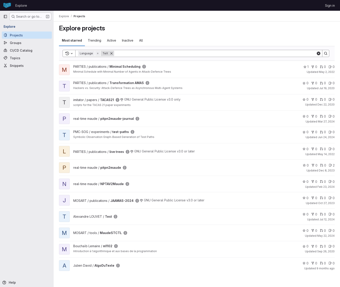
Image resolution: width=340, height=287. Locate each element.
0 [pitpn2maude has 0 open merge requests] (323, 165)
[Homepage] (7, 5)
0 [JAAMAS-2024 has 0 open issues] (332, 198)
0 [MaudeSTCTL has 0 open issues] (332, 230)
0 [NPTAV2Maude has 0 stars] (305, 182)
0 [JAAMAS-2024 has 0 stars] (305, 198)
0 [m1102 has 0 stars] (305, 246)
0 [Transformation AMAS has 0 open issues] (332, 83)
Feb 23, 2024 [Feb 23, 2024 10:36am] (326, 186)
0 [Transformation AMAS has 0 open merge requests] (323, 83)
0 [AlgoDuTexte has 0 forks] (314, 263)
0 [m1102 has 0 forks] (314, 246)
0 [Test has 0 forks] (314, 214)
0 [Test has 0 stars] (305, 214)
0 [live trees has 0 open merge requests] (323, 149)
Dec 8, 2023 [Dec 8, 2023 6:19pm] (327, 170)
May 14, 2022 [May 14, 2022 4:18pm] (326, 154)
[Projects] (27, 35)
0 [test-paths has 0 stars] (305, 132)
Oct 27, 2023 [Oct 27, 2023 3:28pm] (326, 203)
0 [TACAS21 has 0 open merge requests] (323, 99)
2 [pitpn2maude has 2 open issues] (332, 165)
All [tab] (141, 40)
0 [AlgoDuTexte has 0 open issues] (332, 263)
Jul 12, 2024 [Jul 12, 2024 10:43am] (327, 219)
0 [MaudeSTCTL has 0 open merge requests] (323, 230)
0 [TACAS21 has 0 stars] (305, 99)
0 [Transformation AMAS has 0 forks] (314, 83)
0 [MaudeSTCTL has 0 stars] (305, 230)
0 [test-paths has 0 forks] (314, 132)
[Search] (215, 53)
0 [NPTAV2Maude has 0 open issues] (332, 182)
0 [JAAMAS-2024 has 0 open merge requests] (323, 198)
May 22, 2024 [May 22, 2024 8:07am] (326, 235)
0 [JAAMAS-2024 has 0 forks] (314, 198)
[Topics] (27, 57)
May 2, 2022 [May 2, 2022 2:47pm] (327, 72)
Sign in (330, 5)
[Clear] (318, 53)
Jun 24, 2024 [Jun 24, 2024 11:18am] (326, 137)
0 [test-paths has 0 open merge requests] (323, 132)
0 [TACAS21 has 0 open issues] (332, 99)
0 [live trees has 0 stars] (305, 149)
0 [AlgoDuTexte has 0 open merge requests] (323, 263)
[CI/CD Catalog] (27, 50)
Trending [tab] (94, 40)
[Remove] (111, 53)
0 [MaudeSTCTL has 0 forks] (314, 230)
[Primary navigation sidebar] (5, 16)
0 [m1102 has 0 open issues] (332, 246)
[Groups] (27, 42)
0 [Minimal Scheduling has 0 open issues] (332, 67)
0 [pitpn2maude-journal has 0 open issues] (332, 116)
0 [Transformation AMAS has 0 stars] (305, 83)
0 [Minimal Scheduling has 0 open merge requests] (323, 67)
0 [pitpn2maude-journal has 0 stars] (305, 116)
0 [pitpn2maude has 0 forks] (314, 165)
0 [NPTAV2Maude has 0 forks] (314, 182)
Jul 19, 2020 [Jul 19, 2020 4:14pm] (327, 88)
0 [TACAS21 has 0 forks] (314, 99)
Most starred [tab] (72, 40)
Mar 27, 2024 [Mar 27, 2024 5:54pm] (326, 121)
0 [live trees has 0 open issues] (332, 149)
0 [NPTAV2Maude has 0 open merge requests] (323, 182)
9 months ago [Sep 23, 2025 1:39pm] (326, 268)
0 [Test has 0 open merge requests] (323, 214)
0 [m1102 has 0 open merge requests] (323, 246)
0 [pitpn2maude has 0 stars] (306, 165)
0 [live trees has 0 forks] (314, 149)
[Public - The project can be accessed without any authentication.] (144, 66)
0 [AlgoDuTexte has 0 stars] (305, 263)
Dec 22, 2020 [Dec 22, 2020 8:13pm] (326, 104)
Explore (21, 5)
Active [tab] (111, 40)
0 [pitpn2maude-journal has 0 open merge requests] (323, 116)
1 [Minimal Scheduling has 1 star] (306, 67)
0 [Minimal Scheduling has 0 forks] (314, 67)
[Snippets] (27, 65)
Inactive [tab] (127, 40)
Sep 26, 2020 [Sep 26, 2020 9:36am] (326, 251)
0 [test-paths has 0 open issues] (332, 132)
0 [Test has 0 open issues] (332, 214)
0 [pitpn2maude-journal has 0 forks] (314, 116)
